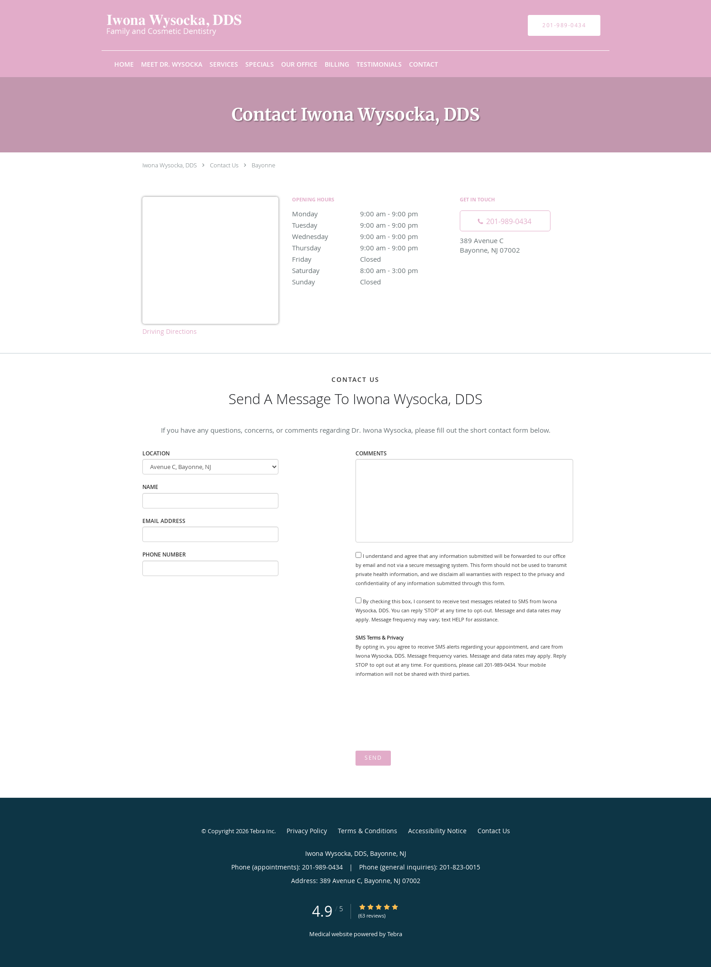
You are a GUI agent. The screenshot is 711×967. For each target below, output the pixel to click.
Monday (371, 213)
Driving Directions (169, 331)
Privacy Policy (307, 830)
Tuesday (371, 225)
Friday (371, 259)
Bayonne (263, 165)
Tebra (394, 934)
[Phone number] (505, 220)
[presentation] (424, 715)
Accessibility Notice (437, 830)
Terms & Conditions (367, 830)
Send (373, 758)
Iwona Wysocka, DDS (169, 165)
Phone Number (164, 554)
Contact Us (224, 165)
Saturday (371, 270)
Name (150, 487)
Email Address (163, 521)
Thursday (371, 247)
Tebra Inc (262, 831)
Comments (371, 453)
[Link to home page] (160, 25)
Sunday (371, 281)
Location (156, 453)
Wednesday (371, 236)
